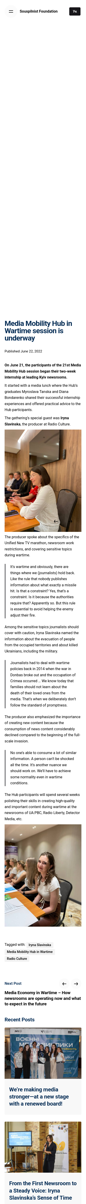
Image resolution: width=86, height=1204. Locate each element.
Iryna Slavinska (40, 945)
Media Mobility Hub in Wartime (30, 952)
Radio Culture (17, 959)
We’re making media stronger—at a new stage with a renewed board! (39, 1096)
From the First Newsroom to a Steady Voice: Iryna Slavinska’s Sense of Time (43, 1190)
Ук (75, 11)
